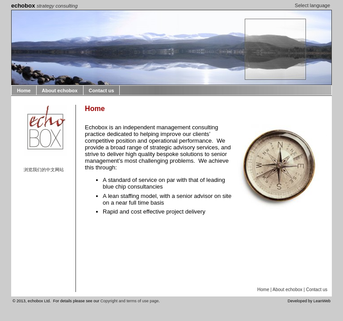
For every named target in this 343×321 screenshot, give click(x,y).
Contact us (101, 90)
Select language (312, 5)
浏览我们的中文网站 (44, 169)
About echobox (60, 90)
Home (24, 90)
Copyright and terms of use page (129, 301)
